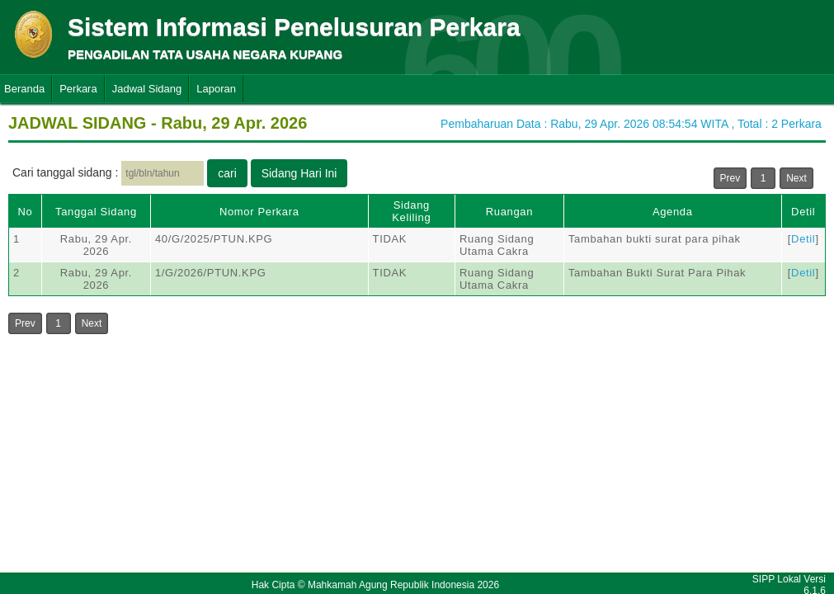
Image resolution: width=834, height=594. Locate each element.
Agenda (673, 211)
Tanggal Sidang (96, 211)
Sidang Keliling (411, 211)
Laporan (216, 88)
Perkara (78, 88)
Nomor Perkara (259, 211)
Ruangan (509, 211)
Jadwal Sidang (147, 88)
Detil (803, 211)
